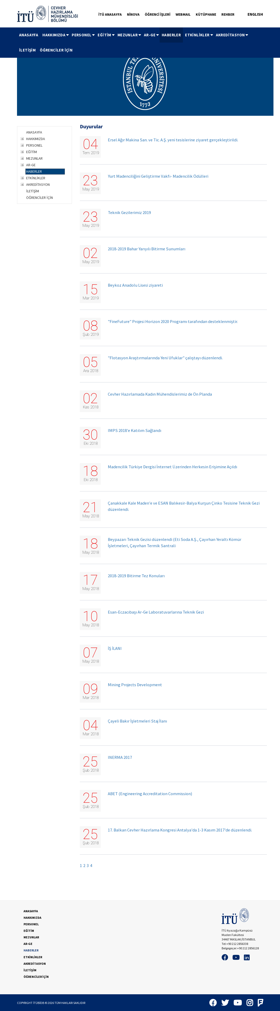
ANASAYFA (28, 34)
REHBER (227, 14)
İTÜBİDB (38, 1003)
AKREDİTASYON (232, 34)
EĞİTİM (106, 34)
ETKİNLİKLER (199, 34)
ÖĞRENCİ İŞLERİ (157, 14)
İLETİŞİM (27, 50)
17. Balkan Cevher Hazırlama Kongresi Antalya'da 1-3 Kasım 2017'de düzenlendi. (180, 830)
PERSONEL (84, 34)
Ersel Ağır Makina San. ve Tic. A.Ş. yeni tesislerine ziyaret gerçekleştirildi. (173, 140)
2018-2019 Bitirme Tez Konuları (136, 576)
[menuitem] (28, 35)
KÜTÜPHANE (206, 14)
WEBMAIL (183, 14)
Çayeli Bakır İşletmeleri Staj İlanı (137, 721)
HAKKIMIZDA (56, 34)
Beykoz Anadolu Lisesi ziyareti (135, 285)
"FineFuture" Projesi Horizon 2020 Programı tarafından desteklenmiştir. (173, 321)
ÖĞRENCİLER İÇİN (56, 50)
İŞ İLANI (115, 648)
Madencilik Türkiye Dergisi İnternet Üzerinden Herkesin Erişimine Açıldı (172, 467)
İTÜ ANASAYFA (110, 14)
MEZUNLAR (129, 34)
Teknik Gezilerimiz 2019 (129, 212)
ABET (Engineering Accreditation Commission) (150, 793)
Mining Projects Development (135, 685)
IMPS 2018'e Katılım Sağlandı (134, 430)
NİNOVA (133, 14)
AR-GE (152, 34)
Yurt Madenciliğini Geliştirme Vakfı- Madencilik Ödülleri (158, 176)
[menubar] (140, 42)
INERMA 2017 (120, 757)
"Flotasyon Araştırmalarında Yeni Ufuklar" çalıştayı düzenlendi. (165, 358)
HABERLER (171, 34)
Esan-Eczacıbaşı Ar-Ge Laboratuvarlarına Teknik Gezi (156, 612)
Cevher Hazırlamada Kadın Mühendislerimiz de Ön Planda (160, 394)
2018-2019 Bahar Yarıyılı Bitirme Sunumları (146, 249)
